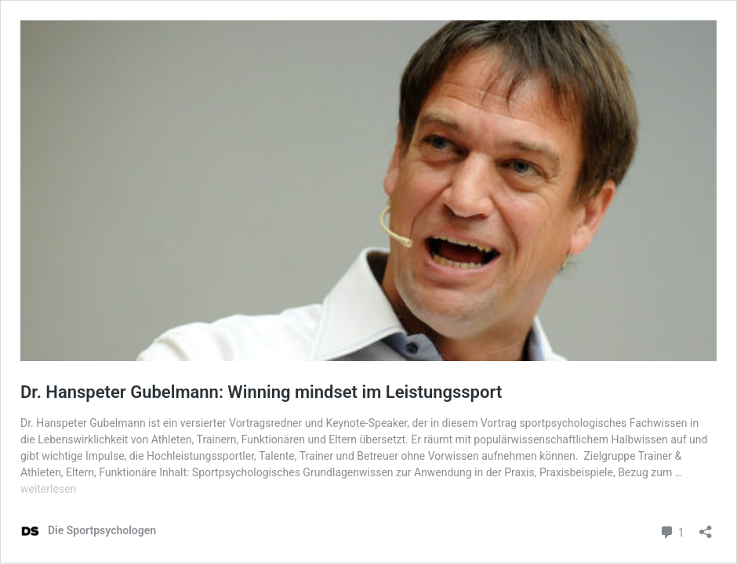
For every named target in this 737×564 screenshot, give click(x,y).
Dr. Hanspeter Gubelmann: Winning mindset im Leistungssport (261, 392)
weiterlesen (48, 489)
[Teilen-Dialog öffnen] (706, 527)
